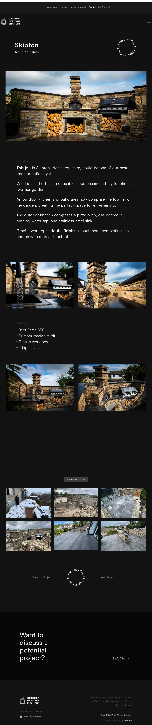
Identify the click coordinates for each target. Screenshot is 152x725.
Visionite (128, 720)
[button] (76, 479)
